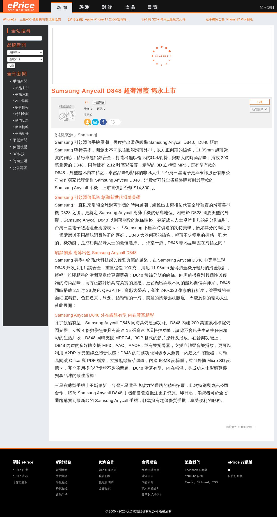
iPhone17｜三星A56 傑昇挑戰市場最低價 (32, 19)
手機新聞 (20, 81)
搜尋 (11, 65)
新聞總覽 (62, 470)
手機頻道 (62, 476)
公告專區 (20, 168)
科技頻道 (62, 488)
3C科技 (19, 154)
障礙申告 (147, 476)
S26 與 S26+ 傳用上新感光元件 (164, 19)
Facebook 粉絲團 (196, 470)
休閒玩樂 (20, 147)
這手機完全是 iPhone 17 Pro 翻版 (229, 19)
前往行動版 (235, 476)
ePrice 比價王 (21, 6)
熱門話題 (22, 120)
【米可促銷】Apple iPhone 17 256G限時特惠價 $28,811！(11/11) (97, 19)
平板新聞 (20, 140)
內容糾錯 (147, 482)
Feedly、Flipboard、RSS (201, 482)
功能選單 (260, 109)
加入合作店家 (108, 470)
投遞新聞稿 (106, 482)
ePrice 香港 (20, 476)
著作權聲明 (20, 482)
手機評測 (22, 94)
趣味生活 (62, 494)
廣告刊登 (105, 476)
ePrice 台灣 (20, 470)
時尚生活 (20, 161)
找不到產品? (150, 488)
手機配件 (22, 133)
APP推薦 (21, 101)
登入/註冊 (267, 7)
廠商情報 (22, 127)
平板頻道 (62, 482)
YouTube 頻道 (194, 476)
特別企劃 (22, 114)
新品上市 (22, 88)
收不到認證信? (151, 494)
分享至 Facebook (103, 122)
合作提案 (105, 488)
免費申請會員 (150, 470)
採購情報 (22, 107)
